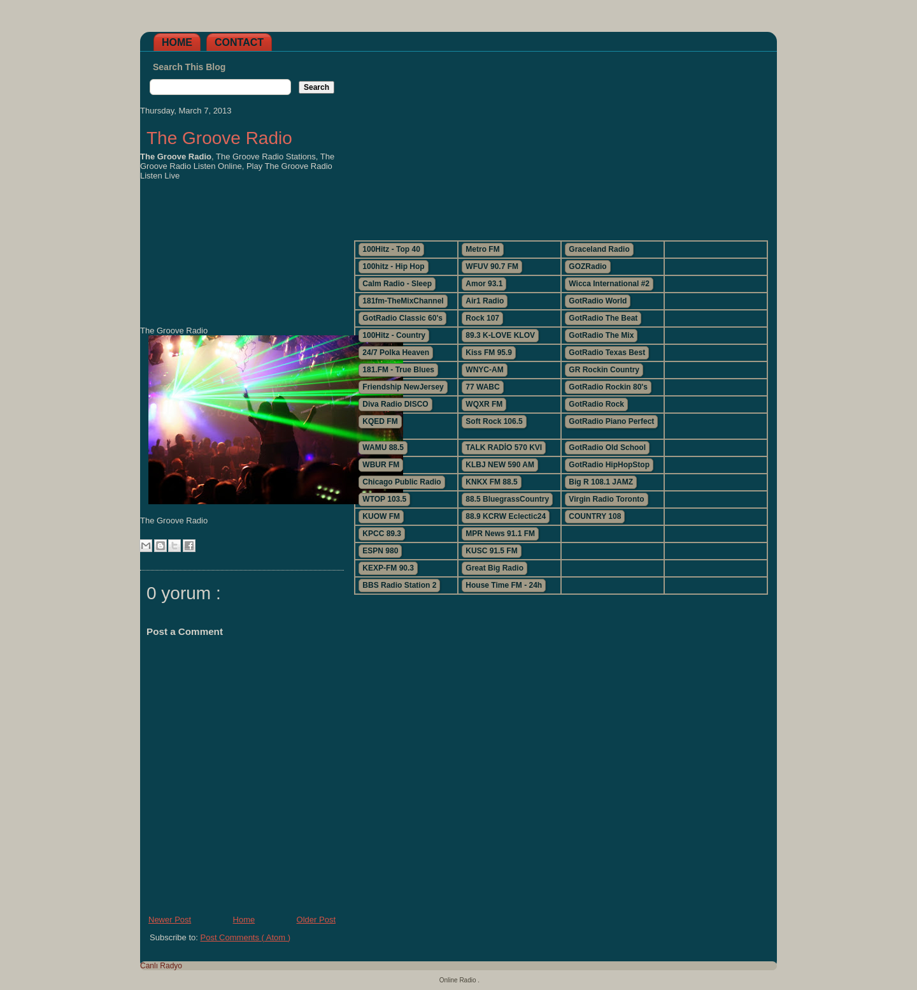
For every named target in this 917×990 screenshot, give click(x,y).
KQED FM (379, 421)
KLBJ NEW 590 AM (500, 464)
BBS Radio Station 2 (399, 585)
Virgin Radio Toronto (606, 499)
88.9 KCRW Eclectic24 (506, 516)
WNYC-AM (484, 369)
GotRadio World (598, 300)
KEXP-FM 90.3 (388, 568)
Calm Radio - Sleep (397, 283)
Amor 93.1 (484, 283)
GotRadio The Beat (603, 318)
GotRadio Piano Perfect (611, 421)
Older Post (316, 919)
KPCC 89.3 (381, 533)
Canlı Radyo (161, 965)
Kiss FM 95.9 (489, 352)
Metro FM (482, 249)
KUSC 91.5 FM (491, 550)
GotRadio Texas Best (607, 352)
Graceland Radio (599, 249)
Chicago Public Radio (401, 481)
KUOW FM (381, 516)
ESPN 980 (380, 550)
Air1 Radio (485, 300)
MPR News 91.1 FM (500, 533)
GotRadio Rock (596, 404)
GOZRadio (587, 266)
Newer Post (169, 919)
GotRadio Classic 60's (402, 318)
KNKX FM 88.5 (491, 481)
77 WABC (482, 386)
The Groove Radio (219, 138)
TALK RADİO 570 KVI (504, 447)
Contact (239, 42)
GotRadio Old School (607, 447)
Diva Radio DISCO (395, 404)
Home (177, 42)
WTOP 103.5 (384, 499)
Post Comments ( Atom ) (246, 937)
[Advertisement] (560, 141)
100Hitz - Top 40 (391, 249)
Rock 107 (482, 318)
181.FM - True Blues (398, 369)
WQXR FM (484, 404)
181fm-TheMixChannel (402, 300)
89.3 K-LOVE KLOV (500, 335)
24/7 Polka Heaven (395, 352)
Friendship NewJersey (402, 386)
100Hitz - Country (393, 335)
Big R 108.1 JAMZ (601, 481)
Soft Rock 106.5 (494, 421)
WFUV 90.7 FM (492, 266)
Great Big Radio (494, 568)
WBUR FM (380, 464)
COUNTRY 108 (595, 516)
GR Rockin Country (604, 369)
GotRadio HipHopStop (609, 464)
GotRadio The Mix (601, 335)
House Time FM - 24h (504, 585)
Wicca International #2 (609, 283)
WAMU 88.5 (383, 447)
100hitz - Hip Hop (393, 266)
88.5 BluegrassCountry (507, 499)
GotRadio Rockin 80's (608, 386)
